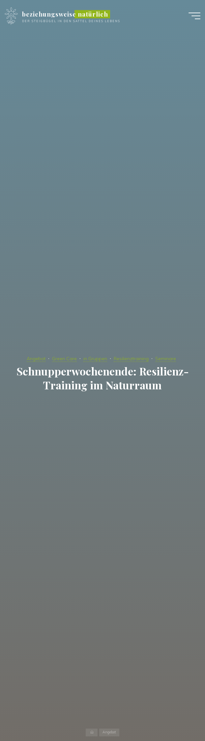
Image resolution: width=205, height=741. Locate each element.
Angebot (36, 359)
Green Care (64, 359)
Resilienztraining (131, 359)
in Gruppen (95, 359)
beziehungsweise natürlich (65, 14)
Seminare (165, 359)
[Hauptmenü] (194, 16)
